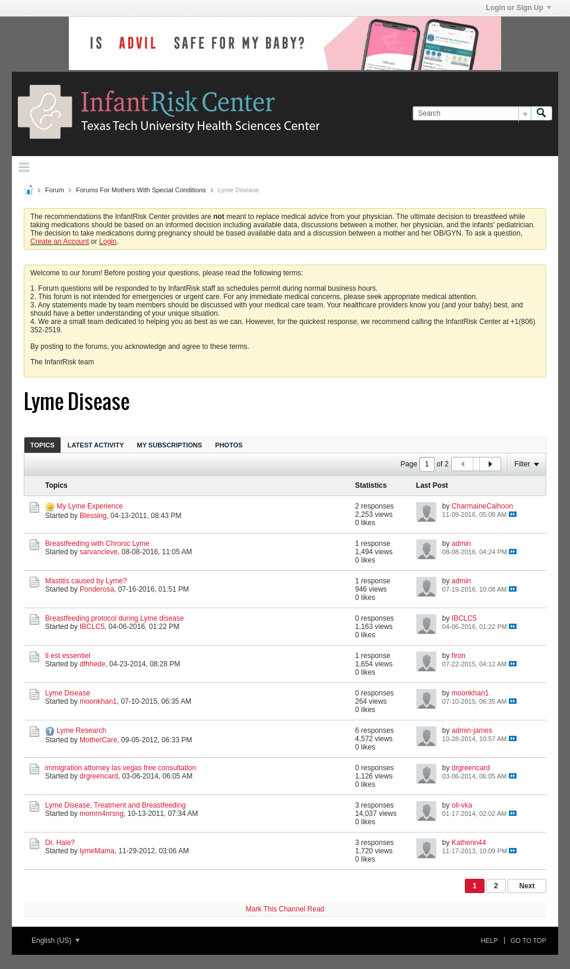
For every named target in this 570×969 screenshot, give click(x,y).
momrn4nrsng (102, 813)
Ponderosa (97, 589)
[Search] (472, 113)
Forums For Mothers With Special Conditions (141, 189)
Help (489, 940)
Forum (54, 189)
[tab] (42, 445)
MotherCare (98, 740)
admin (461, 543)
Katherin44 (469, 842)
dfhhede (92, 664)
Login (107, 241)
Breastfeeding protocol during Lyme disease (114, 618)
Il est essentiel (67, 656)
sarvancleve (99, 552)
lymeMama (97, 851)
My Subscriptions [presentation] (169, 445)
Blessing (93, 515)
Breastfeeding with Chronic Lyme (97, 543)
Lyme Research (81, 730)
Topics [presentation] (42, 445)
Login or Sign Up (518, 8)
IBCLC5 (92, 626)
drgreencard (99, 776)
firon (459, 656)
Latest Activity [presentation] (96, 445)
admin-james (472, 730)
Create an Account (59, 241)
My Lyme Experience (89, 506)
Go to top (528, 940)
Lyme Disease (67, 693)
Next (526, 886)
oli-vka (462, 805)
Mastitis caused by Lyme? (86, 581)
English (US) (55, 940)
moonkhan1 (98, 701)
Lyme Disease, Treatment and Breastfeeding (115, 805)
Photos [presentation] (228, 445)
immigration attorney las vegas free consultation (120, 768)
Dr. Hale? (60, 842)
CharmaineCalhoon (482, 506)
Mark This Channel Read (285, 909)
